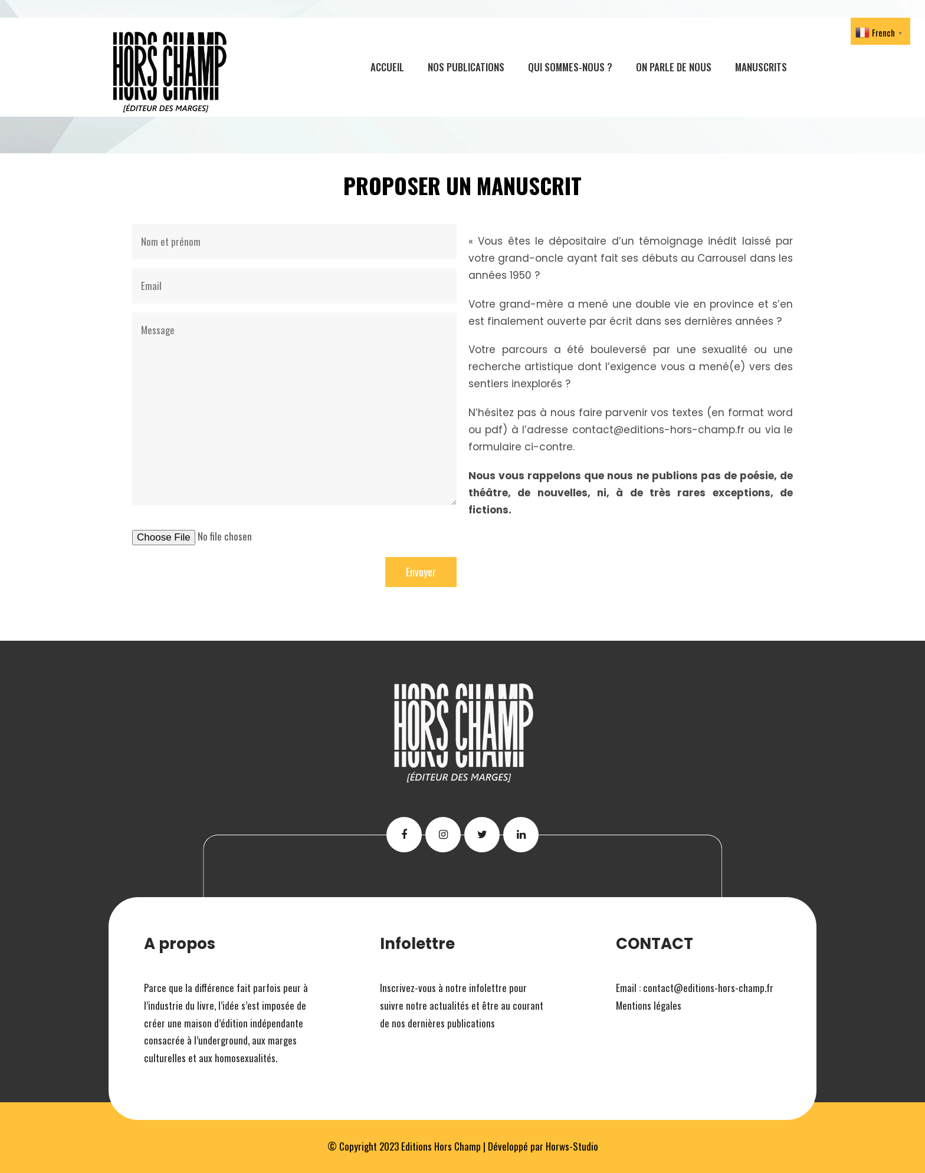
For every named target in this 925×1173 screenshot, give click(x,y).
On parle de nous (673, 67)
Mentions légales (648, 1005)
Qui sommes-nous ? (570, 67)
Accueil (387, 67)
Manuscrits (761, 67)
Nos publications (466, 67)
